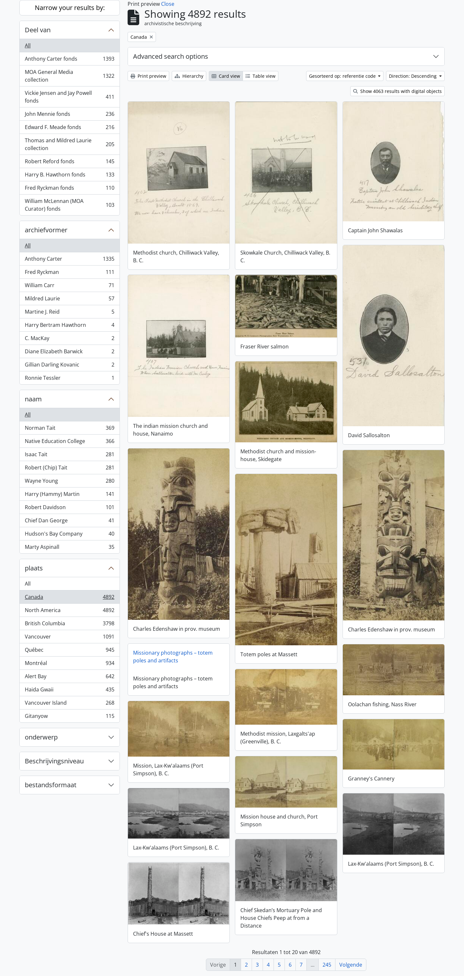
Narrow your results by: (70, 7)
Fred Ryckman (69, 273)
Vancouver (69, 638)
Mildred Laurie (69, 300)
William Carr (69, 286)
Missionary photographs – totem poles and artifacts (173, 656)
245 (327, 964)
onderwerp (41, 737)
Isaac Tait (69, 455)
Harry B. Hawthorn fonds (69, 176)
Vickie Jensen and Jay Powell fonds (69, 96)
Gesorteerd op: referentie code (343, 76)
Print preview (148, 76)
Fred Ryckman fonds (69, 189)
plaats (34, 568)
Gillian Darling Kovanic (69, 366)
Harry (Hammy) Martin (69, 495)
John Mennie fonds (69, 115)
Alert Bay (69, 677)
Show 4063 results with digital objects (397, 91)
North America (69, 611)
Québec (69, 651)
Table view (261, 76)
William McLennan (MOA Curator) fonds (69, 204)
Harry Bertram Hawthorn (69, 326)
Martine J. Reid (69, 313)
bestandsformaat (50, 784)
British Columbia (69, 624)
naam (33, 399)
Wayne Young (69, 482)
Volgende (350, 964)
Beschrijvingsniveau (54, 761)
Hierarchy (189, 76)
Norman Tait (69, 429)
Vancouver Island (69, 704)
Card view (226, 76)
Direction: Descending (413, 76)
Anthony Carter (69, 260)
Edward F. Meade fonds (69, 128)
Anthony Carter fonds (69, 60)
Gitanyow (69, 717)
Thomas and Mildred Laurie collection (69, 144)
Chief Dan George (69, 522)
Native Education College (69, 442)
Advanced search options (170, 56)
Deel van (38, 29)
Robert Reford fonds (69, 162)
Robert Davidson (69, 508)
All (28, 45)
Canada (69, 598)
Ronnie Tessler (69, 379)
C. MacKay (69, 339)
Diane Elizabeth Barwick (69, 352)
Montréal (69, 664)
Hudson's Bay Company (69, 535)
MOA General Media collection (69, 75)
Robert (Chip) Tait (69, 469)
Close (167, 3)
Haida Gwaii (69, 691)
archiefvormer (46, 230)
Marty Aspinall (69, 548)
